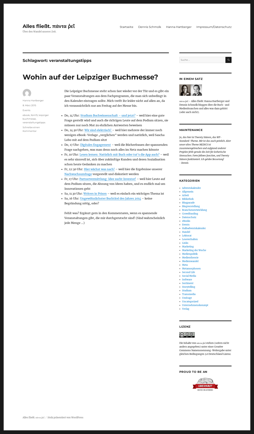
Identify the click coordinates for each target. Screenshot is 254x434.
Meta (185, 264)
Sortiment (187, 283)
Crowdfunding (190, 213)
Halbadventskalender (194, 228)
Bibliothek (188, 199)
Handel (186, 232)
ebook (26, 115)
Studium (187, 290)
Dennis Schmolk (149, 27)
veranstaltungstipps (34, 122)
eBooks (186, 221)
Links (185, 242)
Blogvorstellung (191, 206)
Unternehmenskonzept (195, 305)
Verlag (185, 308)
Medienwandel (190, 261)
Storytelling (188, 286)
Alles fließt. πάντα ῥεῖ (49, 26)
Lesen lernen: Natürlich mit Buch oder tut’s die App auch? (119, 154)
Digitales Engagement (95, 144)
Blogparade (188, 202)
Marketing (188, 246)
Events (26, 110)
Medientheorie (190, 257)
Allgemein (187, 191)
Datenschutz (189, 217)
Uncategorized (190, 301)
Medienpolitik (190, 253)
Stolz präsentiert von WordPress (65, 417)
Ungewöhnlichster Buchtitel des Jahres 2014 (110, 198)
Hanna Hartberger (179, 27)
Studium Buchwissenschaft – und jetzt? (107, 115)
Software (187, 279)
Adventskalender (191, 188)
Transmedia (189, 294)
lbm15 (34, 115)
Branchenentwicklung (194, 210)
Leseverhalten (190, 239)
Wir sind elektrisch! (98, 130)
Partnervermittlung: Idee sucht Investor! (107, 179)
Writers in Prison (95, 193)
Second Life (188, 272)
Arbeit (185, 195)
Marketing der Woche (194, 250)
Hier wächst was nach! (99, 169)
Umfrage (187, 297)
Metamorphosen (191, 268)
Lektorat (187, 235)
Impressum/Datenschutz (214, 27)
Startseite (126, 27)
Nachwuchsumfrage (78, 174)
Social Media (189, 275)
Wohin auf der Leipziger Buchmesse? (90, 77)
